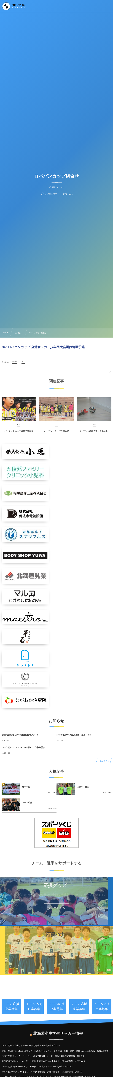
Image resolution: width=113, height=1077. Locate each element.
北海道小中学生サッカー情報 (58, 1032)
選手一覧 (26, 787)
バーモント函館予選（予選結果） (94, 433)
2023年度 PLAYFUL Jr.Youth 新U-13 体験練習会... (24, 747)
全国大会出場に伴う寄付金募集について (20, 735)
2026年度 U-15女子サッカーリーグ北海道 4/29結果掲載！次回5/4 (31, 1045)
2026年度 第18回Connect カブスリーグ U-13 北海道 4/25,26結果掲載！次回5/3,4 (37, 1066)
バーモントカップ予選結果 (56, 433)
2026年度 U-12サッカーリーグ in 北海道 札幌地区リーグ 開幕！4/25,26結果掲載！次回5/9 (43, 1056)
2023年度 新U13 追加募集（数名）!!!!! (73, 735)
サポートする (56, 907)
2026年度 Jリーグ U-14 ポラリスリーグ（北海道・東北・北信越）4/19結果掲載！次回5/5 (42, 1072)
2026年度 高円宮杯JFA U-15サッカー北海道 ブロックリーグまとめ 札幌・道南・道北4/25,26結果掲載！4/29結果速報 (55, 1051)
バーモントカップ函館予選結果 (18, 433)
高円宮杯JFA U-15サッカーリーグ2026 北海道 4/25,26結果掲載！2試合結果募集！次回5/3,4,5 (43, 1061)
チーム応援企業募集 (11, 1006)
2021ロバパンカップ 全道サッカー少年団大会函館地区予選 (43, 347)
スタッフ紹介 (83, 787)
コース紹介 (27, 802)
